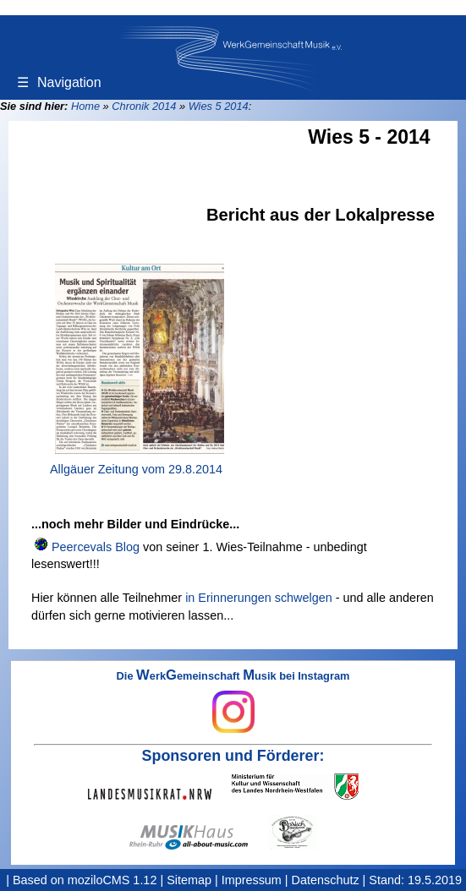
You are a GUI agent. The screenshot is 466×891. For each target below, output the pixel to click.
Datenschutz (325, 880)
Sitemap (189, 880)
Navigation (59, 82)
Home (85, 106)
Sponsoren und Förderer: (233, 755)
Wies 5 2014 (219, 106)
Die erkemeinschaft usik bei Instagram (233, 701)
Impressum (252, 880)
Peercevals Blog (96, 547)
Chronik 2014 (144, 106)
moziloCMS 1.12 (112, 880)
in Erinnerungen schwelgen (258, 597)
